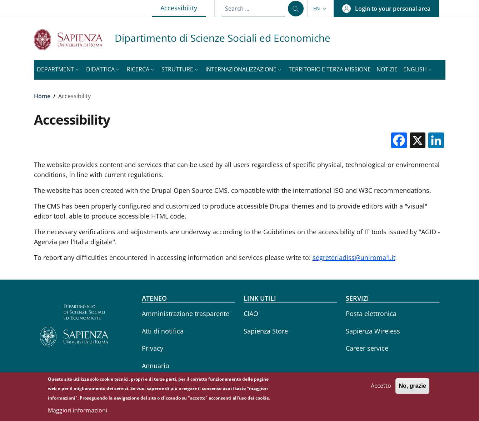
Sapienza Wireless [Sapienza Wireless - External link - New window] (373, 331)
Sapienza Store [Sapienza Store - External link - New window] (266, 331)
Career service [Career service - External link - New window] (367, 348)
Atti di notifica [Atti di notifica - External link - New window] (163, 331)
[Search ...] (296, 8)
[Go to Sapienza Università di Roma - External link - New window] (74, 39)
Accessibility (183, 7)
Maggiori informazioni (77, 412)
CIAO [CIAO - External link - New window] (251, 313)
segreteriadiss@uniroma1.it (354, 257)
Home (42, 96)
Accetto (381, 388)
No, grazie (412, 388)
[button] (321, 8)
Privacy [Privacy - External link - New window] (152, 348)
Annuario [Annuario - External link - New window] (155, 365)
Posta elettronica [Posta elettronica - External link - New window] (371, 313)
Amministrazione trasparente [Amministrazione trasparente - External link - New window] (185, 313)
